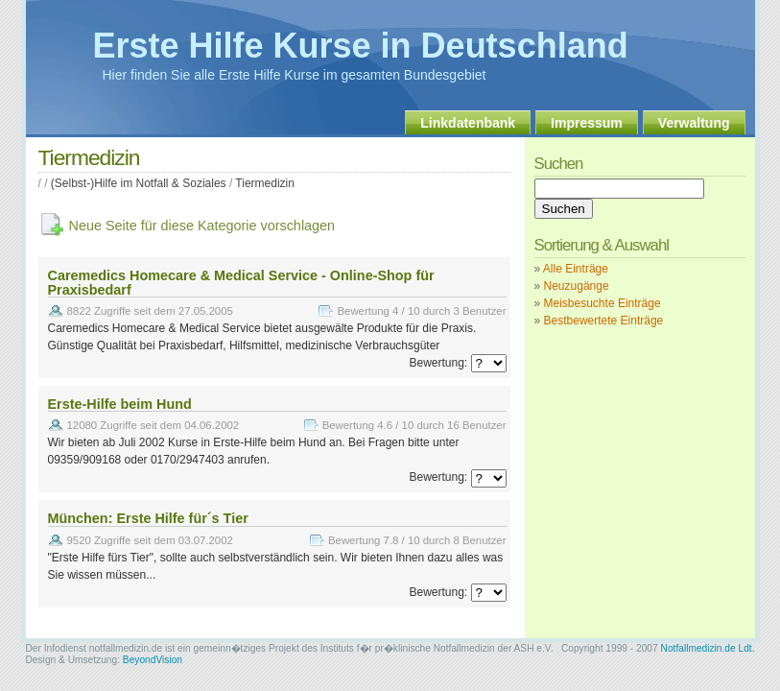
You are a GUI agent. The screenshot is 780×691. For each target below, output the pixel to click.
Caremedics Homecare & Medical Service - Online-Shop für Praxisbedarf (241, 282)
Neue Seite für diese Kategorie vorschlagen (202, 225)
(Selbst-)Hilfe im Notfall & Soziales (138, 183)
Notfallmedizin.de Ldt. (708, 648)
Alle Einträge (575, 268)
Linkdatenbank (467, 123)
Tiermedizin (265, 183)
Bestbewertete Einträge (604, 320)
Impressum (587, 123)
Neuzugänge (576, 286)
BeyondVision (152, 660)
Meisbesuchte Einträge (602, 303)
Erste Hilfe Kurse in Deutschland (360, 45)
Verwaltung (694, 123)
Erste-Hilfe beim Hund (120, 404)
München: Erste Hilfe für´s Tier (148, 518)
